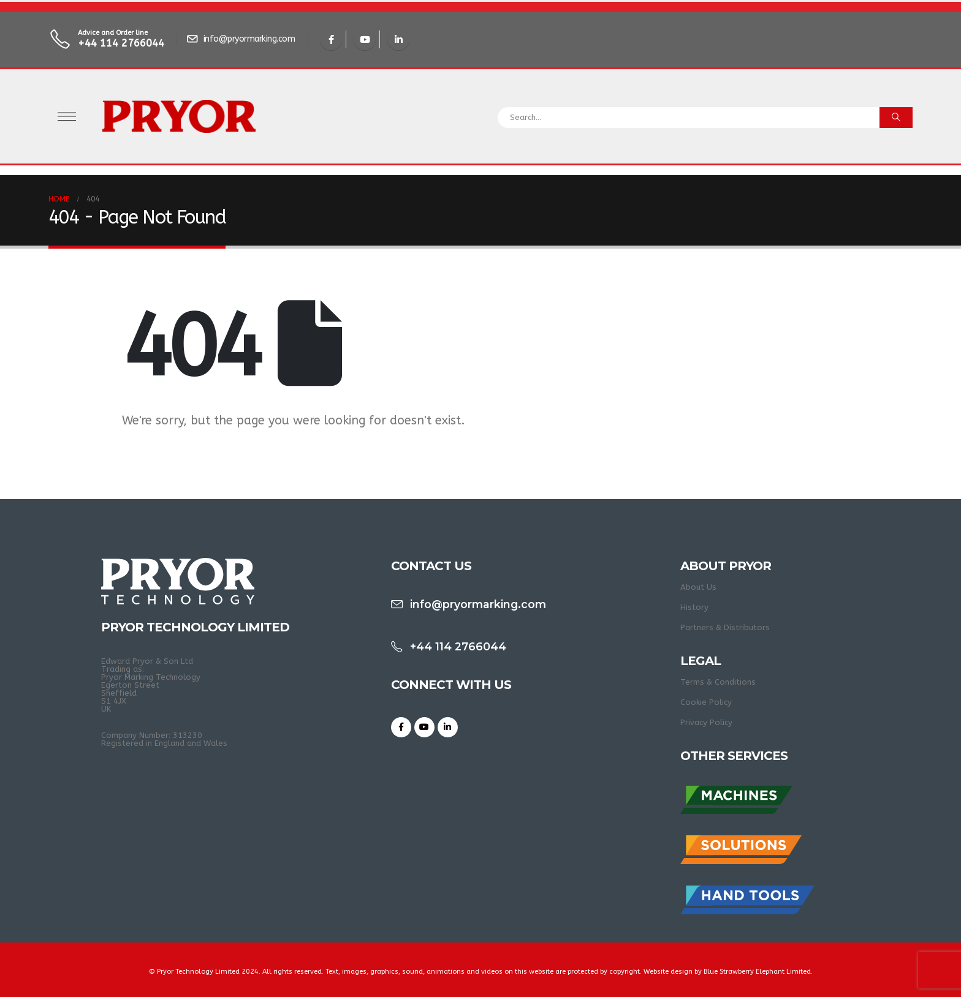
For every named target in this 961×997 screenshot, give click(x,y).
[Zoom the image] (736, 789)
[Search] (896, 117)
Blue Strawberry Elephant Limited (757, 972)
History (694, 607)
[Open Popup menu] (67, 116)
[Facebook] (331, 39)
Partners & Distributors (725, 627)
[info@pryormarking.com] (242, 39)
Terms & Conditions (718, 682)
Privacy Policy (706, 722)
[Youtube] (365, 39)
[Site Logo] (179, 116)
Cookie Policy (706, 702)
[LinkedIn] (398, 39)
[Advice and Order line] (108, 39)
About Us (698, 587)
